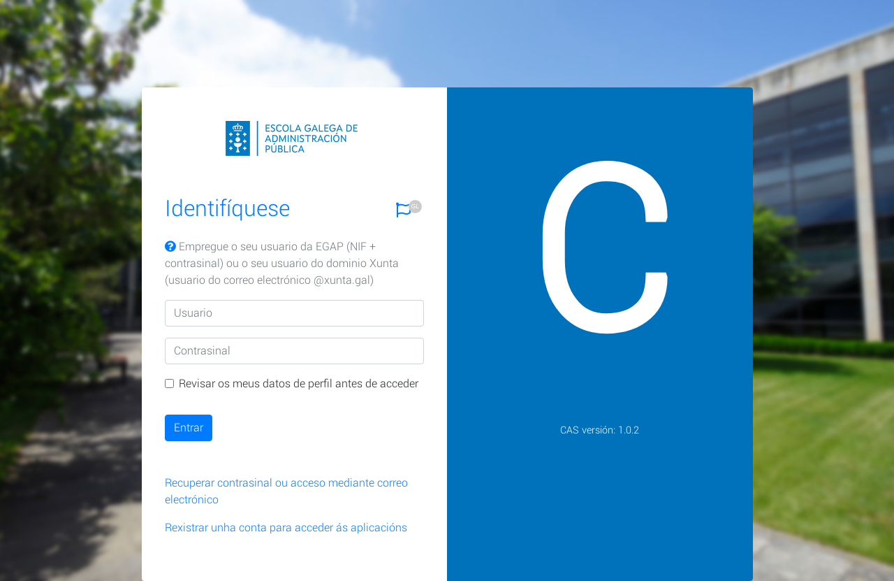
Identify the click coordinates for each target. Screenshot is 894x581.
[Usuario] (295, 313)
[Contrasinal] (295, 351)
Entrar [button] (188, 427)
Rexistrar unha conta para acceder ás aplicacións (286, 527)
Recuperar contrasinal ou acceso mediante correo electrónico (286, 491)
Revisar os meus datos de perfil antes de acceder (298, 383)
